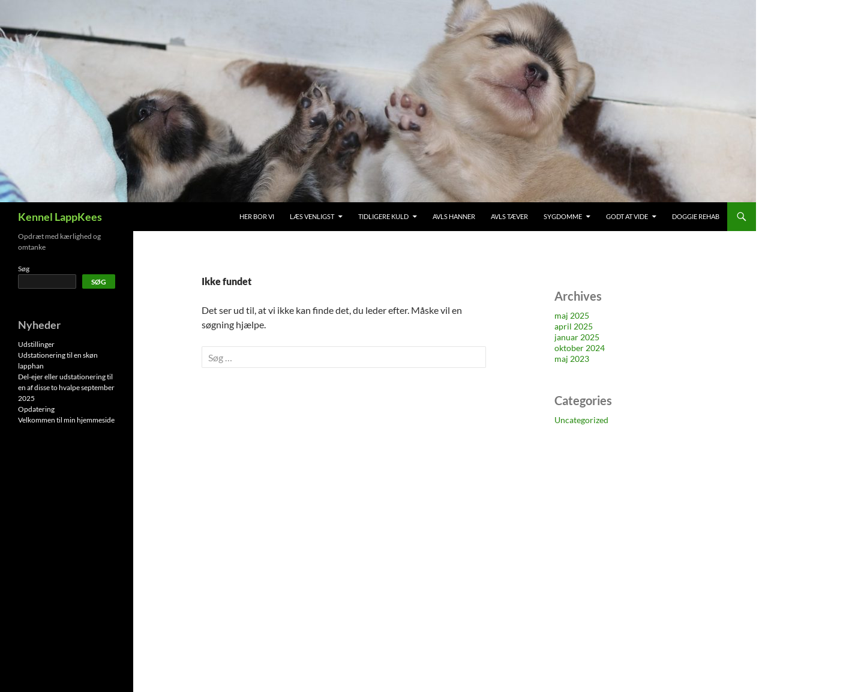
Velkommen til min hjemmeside (66, 419)
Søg (23, 268)
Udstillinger (36, 344)
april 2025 (573, 326)
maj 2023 (571, 359)
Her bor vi (256, 216)
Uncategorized (581, 420)
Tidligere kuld (383, 216)
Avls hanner (454, 216)
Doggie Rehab (695, 216)
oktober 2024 (579, 348)
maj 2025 (571, 315)
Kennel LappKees (60, 216)
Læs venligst (312, 216)
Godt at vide (627, 216)
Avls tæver (509, 216)
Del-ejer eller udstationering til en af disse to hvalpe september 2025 (66, 387)
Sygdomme (563, 216)
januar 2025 (576, 337)
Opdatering (36, 409)
